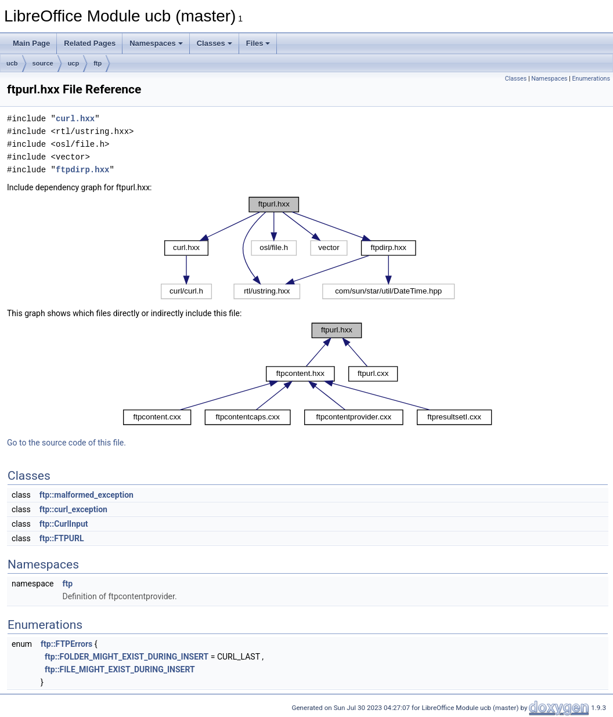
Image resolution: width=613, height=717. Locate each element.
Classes (214, 43)
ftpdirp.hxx (82, 169)
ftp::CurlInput (63, 523)
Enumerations (591, 78)
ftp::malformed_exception (86, 494)
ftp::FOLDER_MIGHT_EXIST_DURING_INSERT (126, 656)
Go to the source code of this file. (66, 442)
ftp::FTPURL (61, 538)
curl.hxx (75, 118)
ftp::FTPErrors (66, 644)
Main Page (31, 43)
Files (258, 43)
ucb (12, 63)
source (43, 63)
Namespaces (156, 43)
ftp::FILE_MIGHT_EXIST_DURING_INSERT (120, 669)
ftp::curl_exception (73, 509)
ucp (74, 63)
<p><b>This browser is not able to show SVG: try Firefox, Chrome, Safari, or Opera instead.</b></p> (307, 248)
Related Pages (90, 43)
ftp (97, 63)
